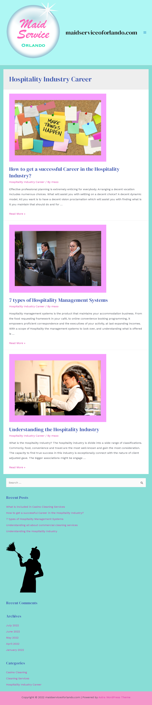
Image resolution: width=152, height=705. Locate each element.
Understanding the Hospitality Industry (54, 429)
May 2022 (12, 637)
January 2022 (15, 649)
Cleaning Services (17, 678)
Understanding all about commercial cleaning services (42, 525)
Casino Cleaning (16, 672)
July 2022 (12, 625)
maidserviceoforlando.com (101, 32)
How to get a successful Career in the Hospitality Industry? (64, 172)
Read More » (17, 213)
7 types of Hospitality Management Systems (58, 300)
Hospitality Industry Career (27, 182)
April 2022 (12, 643)
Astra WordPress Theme (114, 697)
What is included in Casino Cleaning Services (35, 506)
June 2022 (13, 631)
